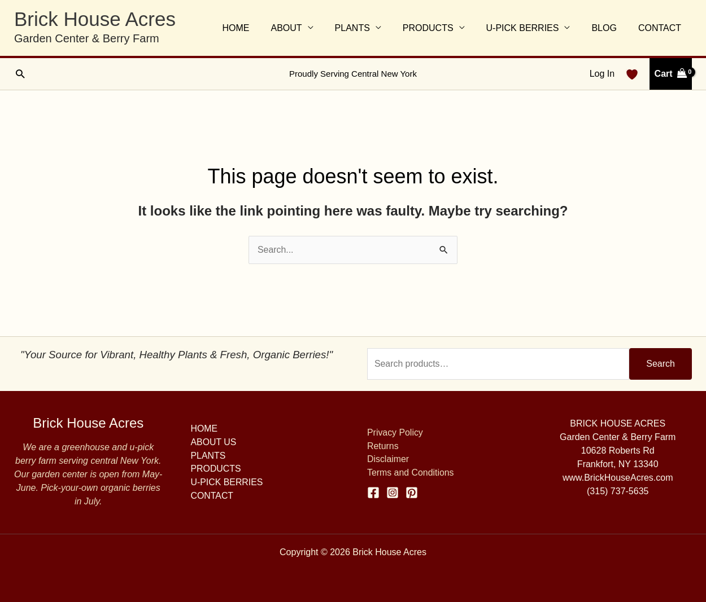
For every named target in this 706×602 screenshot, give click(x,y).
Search (660, 363)
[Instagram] (392, 492)
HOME (257, 28)
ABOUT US (214, 442)
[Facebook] (373, 492)
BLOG (608, 28)
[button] (20, 74)
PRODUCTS (440, 28)
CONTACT (661, 28)
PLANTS (367, 28)
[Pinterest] (412, 492)
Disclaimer (388, 459)
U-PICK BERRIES (530, 28)
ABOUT (304, 28)
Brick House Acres (95, 19)
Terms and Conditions (411, 473)
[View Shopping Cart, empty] (671, 74)
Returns (383, 446)
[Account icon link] (602, 74)
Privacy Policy (395, 432)
